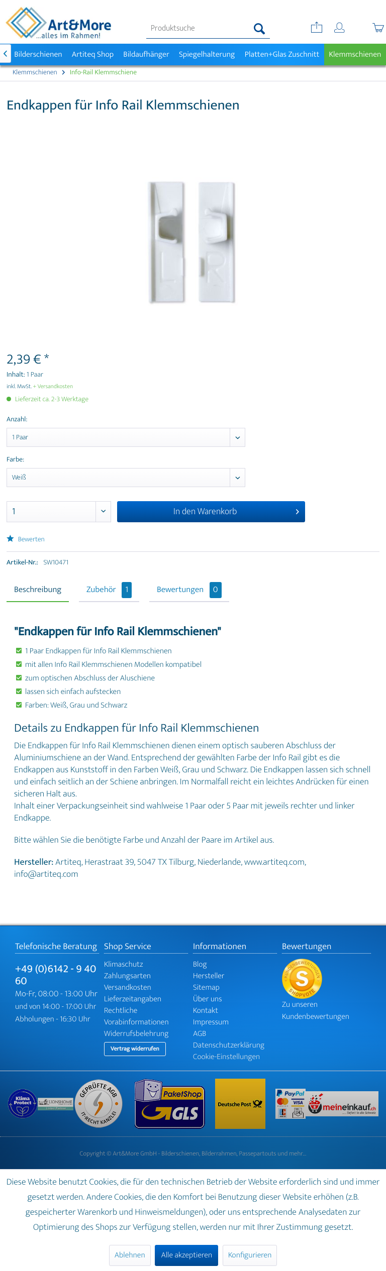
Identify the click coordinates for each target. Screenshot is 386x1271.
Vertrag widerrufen (135, 1049)
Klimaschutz (123, 964)
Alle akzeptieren (186, 1255)
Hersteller (209, 976)
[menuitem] (208, 29)
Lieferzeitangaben (132, 999)
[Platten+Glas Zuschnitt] (282, 54)
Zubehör (109, 590)
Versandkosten (127, 987)
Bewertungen (189, 590)
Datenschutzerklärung (228, 1045)
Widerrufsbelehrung (136, 1033)
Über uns (207, 999)
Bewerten (26, 539)
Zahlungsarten (127, 976)
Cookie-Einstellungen (226, 1057)
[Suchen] (259, 29)
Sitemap (206, 987)
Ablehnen (130, 1255)
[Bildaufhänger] (146, 54)
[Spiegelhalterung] (207, 54)
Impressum (211, 1022)
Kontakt (205, 1010)
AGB (199, 1033)
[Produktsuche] (208, 29)
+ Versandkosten (53, 387)
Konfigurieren (249, 1255)
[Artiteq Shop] (93, 54)
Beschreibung (37, 590)
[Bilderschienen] (38, 54)
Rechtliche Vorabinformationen (136, 1016)
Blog (200, 964)
